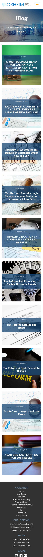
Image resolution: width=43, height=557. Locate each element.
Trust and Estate (21, 502)
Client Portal (21, 515)
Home (21, 491)
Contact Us (21, 513)
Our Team (21, 494)
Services (21, 497)
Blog (21, 510)
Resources (21, 507)
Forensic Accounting (21, 499)
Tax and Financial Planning (21, 505)
